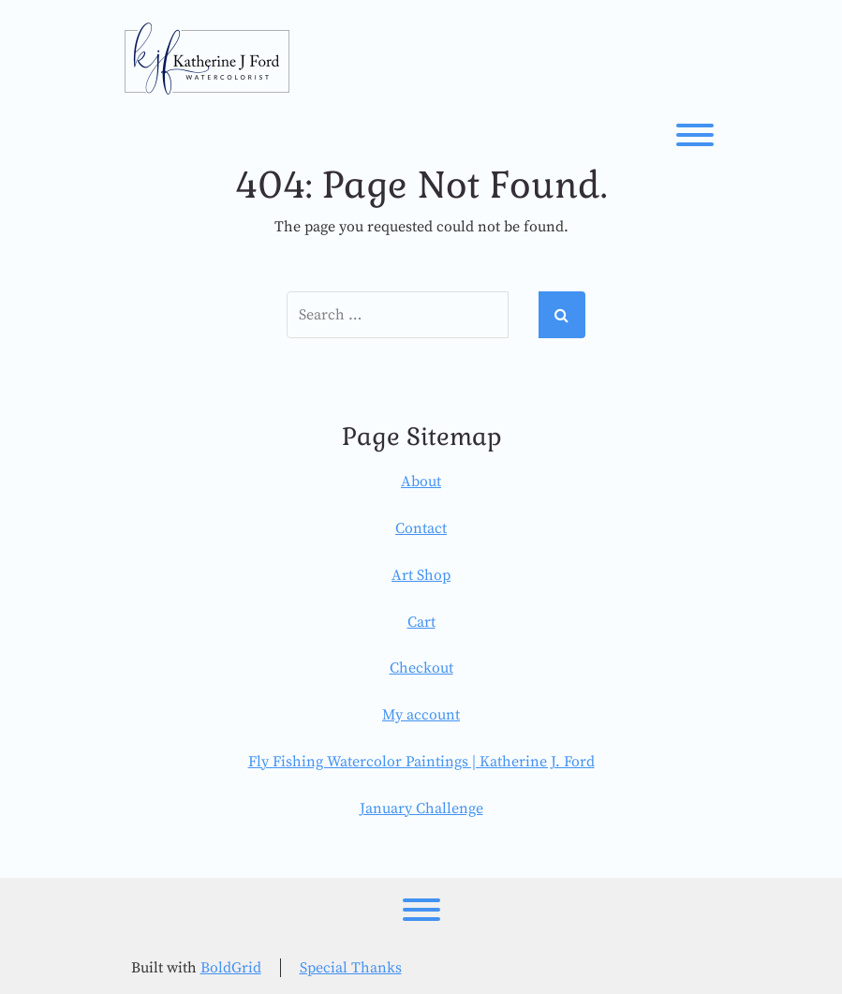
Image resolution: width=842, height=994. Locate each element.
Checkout (421, 668)
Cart (421, 622)
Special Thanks (351, 967)
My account (421, 714)
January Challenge (421, 808)
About (421, 481)
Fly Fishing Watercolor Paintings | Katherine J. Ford (421, 761)
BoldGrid (230, 967)
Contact (421, 528)
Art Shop (421, 575)
